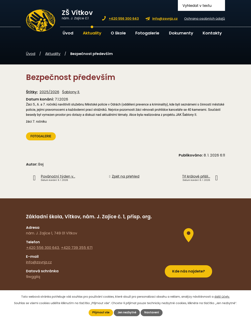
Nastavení (152, 313)
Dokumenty (181, 33)
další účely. (222, 296)
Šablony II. (71, 91)
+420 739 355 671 (76, 247)
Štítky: (32, 91)
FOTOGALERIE (41, 136)
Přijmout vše (100, 313)
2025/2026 (49, 91)
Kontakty (212, 33)
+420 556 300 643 (124, 18)
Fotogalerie (147, 33)
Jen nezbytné (127, 313)
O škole (118, 33)
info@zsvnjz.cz (165, 18)
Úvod (68, 33)
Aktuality (92, 33)
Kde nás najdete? (188, 270)
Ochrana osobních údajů (204, 18)
